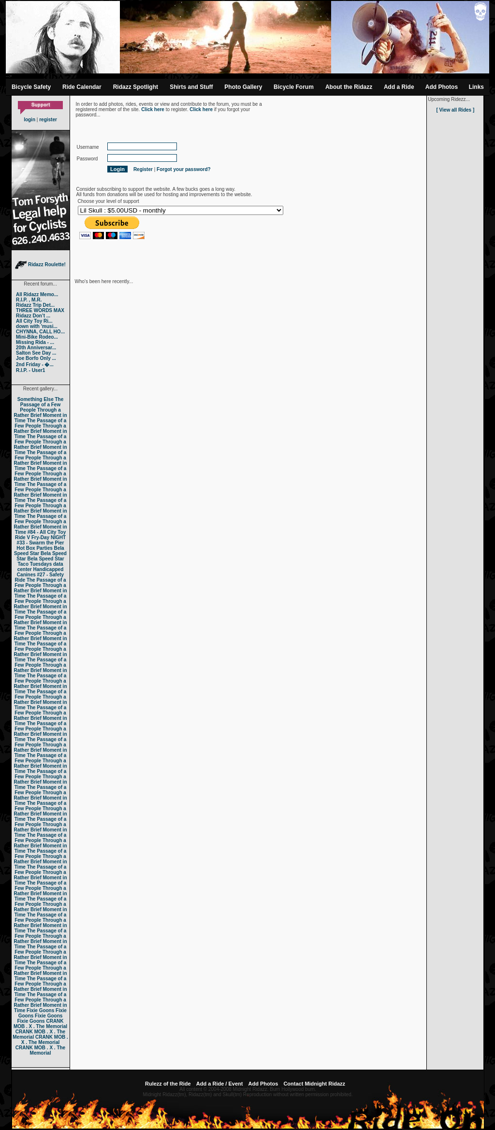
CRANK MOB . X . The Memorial (40, 1023)
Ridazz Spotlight (135, 87)
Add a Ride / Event (219, 1084)
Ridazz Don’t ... (33, 315)
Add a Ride (399, 87)
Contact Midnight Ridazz (314, 1084)
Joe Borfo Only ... (36, 358)
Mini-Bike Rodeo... (37, 337)
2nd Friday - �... (35, 364)
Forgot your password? (184, 169)
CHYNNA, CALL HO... (40, 331)
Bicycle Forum (294, 87)
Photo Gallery (243, 87)
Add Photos (441, 87)
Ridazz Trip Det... (35, 305)
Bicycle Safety (31, 87)
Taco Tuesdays (34, 564)
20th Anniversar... (36, 347)
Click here (152, 109)
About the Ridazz (348, 87)
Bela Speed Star (39, 550)
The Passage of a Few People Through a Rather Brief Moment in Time (40, 410)
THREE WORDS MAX (40, 310)
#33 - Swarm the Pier (40, 542)
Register (143, 169)
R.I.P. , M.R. (29, 299)
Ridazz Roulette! (40, 264)
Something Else (35, 399)
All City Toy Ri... (34, 321)
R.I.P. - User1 (30, 370)
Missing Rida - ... (35, 342)
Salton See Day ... (36, 353)
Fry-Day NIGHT (48, 537)
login (29, 119)
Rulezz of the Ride (168, 1084)
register (48, 119)
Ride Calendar (82, 87)
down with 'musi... (37, 326)
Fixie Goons (40, 1010)
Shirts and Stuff (191, 87)
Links (476, 87)
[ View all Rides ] (455, 110)
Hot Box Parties (34, 548)
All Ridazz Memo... (37, 294)
